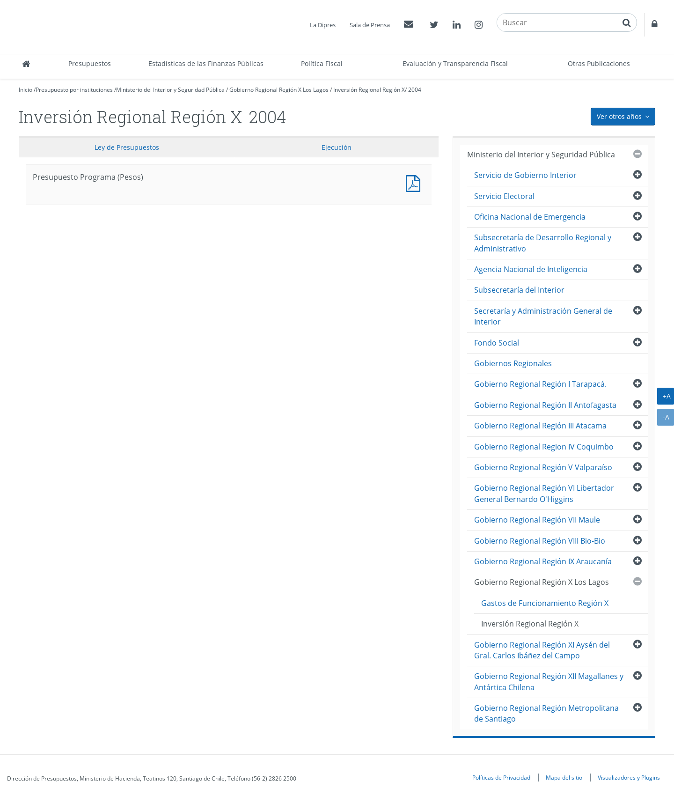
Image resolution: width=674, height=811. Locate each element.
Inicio (25, 90)
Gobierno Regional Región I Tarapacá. (540, 384)
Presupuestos (89, 63)
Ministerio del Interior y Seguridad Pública (170, 90)
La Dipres (323, 25)
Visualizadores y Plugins (629, 777)
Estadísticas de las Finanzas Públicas (206, 63)
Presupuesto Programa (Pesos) (415, 182)
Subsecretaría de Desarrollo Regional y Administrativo (542, 242)
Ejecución (337, 147)
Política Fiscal (322, 63)
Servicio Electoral (504, 196)
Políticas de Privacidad (501, 777)
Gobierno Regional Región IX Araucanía (543, 561)
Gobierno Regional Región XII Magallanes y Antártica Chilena (548, 681)
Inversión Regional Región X (369, 90)
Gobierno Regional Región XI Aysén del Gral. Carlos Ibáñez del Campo (542, 650)
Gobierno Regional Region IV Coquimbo (544, 447)
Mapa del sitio (564, 777)
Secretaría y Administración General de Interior (543, 316)
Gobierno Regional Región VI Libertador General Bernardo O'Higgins (544, 493)
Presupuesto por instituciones (74, 90)
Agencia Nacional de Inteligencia (530, 269)
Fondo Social (496, 343)
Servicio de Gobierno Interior (525, 175)
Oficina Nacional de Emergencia (530, 217)
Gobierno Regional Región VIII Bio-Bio (539, 541)
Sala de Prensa (370, 25)
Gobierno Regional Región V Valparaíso (543, 467)
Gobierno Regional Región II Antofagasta (545, 405)
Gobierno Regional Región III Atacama (540, 425)
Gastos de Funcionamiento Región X (544, 603)
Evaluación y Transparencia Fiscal (455, 63)
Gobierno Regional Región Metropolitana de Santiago (546, 713)
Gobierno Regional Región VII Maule (537, 520)
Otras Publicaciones (599, 63)
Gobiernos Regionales (513, 363)
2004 (414, 90)
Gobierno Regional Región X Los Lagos (279, 90)
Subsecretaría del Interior (519, 290)
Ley (127, 147)
